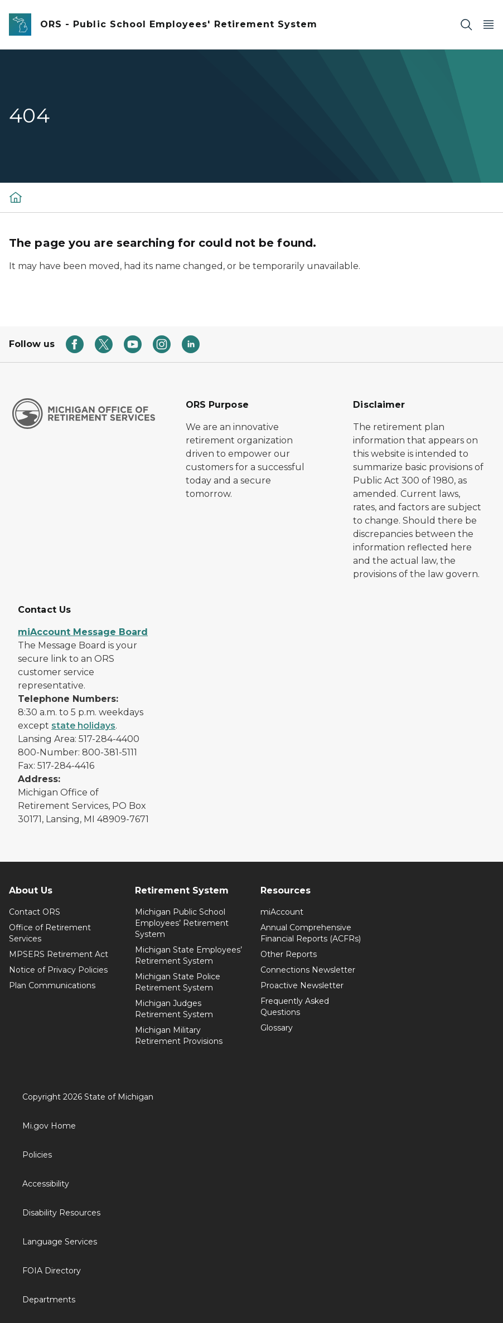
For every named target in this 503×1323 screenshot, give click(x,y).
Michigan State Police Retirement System (177, 982)
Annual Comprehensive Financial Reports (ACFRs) (310, 933)
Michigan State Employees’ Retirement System (188, 955)
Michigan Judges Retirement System (174, 1008)
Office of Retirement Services (50, 933)
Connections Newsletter (307, 970)
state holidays (83, 725)
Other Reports (288, 954)
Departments (48, 1300)
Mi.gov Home (49, 1126)
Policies (37, 1155)
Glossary (276, 1028)
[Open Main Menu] (488, 25)
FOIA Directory (51, 1271)
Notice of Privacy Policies (58, 970)
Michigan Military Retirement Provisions (179, 1035)
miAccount (281, 912)
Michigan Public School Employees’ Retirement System (182, 923)
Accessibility (45, 1184)
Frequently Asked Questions (294, 1006)
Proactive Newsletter (302, 985)
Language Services (59, 1242)
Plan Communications (52, 985)
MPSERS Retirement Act (58, 954)
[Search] (466, 25)
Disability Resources (61, 1213)
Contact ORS (34, 912)
